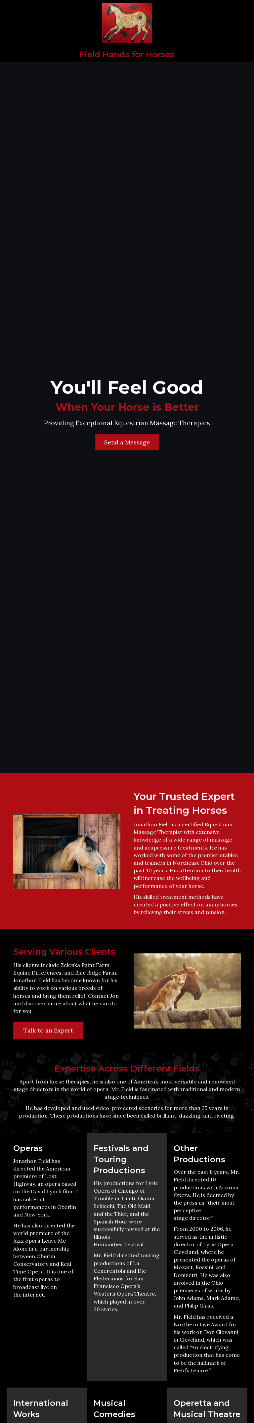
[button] (127, 442)
